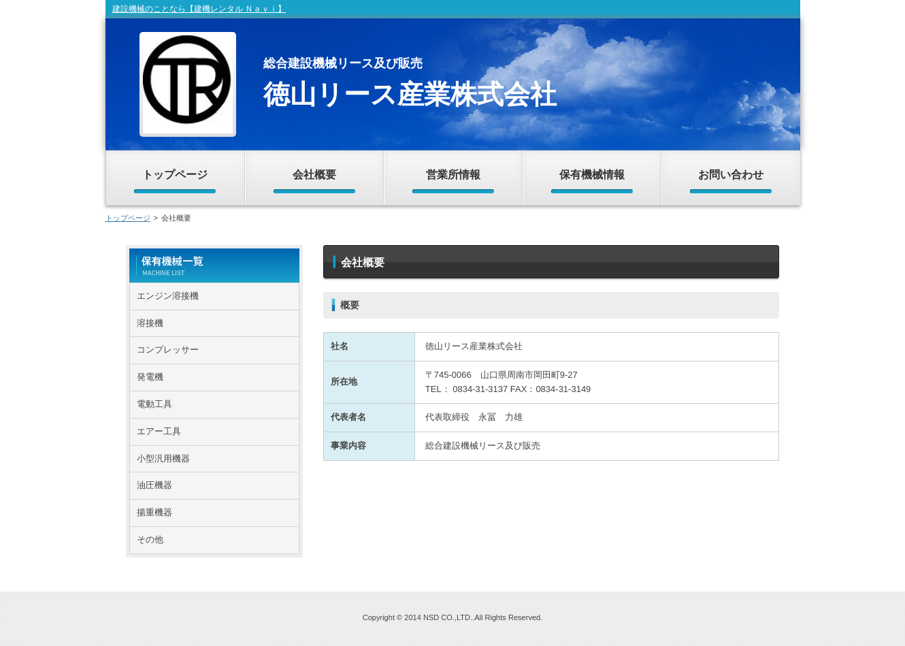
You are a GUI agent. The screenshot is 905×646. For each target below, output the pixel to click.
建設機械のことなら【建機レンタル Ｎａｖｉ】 (199, 9)
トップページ (127, 218)
